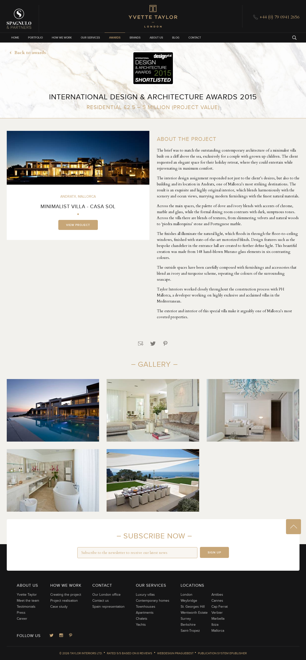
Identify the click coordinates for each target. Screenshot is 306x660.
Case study (59, 607)
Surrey (186, 619)
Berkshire (188, 625)
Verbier (217, 613)
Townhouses (145, 607)
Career (22, 619)
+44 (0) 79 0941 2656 (279, 17)
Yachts (141, 625)
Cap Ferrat (219, 607)
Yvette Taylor (27, 595)
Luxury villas (145, 595)
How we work (62, 37)
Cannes (217, 601)
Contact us (100, 601)
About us (156, 37)
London (186, 595)
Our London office (106, 595)
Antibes (217, 595)
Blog (175, 37)
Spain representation (108, 607)
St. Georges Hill (193, 607)
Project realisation (64, 601)
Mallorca (217, 631)
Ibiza (214, 625)
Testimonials (26, 607)
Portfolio (35, 37)
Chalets (141, 619)
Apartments (145, 613)
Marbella (217, 619)
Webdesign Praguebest (175, 653)
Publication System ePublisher (222, 653)
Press (21, 613)
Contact (194, 37)
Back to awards (26, 53)
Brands (135, 37)
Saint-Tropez (190, 631)
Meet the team (28, 601)
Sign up (214, 552)
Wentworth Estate (194, 613)
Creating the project (65, 595)
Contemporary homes (152, 601)
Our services (90, 37)
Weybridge (189, 601)
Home (15, 37)
